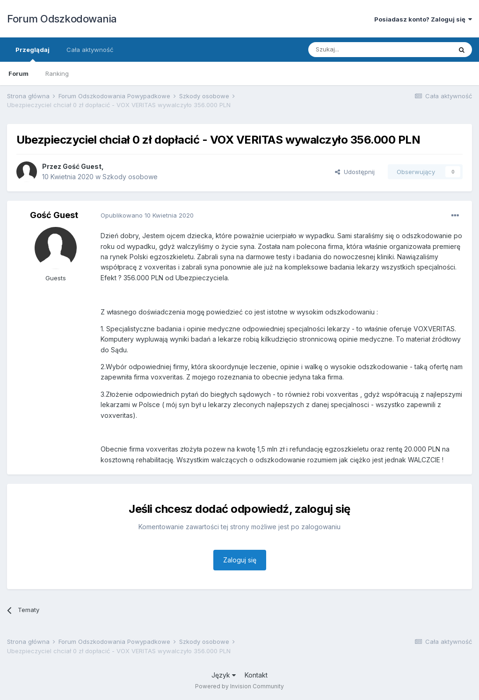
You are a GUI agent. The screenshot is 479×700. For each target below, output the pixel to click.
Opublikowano (147, 215)
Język (223, 675)
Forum (18, 73)
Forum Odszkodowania (62, 19)
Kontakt (256, 675)
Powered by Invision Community (239, 686)
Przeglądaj (32, 54)
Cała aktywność (89, 49)
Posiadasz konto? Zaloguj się (423, 19)
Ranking (57, 73)
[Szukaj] (356, 49)
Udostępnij (355, 171)
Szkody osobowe (130, 177)
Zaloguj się (239, 560)
